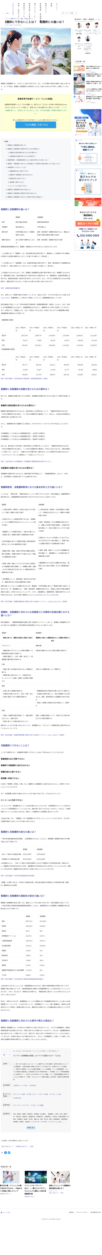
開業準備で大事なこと (46, 5)
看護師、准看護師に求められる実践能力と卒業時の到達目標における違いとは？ (34, 163)
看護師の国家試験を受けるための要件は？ (24, 152)
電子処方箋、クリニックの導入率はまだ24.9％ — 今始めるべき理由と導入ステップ (11, 1190)
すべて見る (97, 19)
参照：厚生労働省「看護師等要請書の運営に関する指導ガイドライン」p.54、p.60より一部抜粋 (32, 735)
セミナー (79, 6)
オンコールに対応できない (18, 186)
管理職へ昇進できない (17, 182)
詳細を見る (31, 1127)
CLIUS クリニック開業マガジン (10, 18)
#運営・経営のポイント (7, 1146)
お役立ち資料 (22, 5)
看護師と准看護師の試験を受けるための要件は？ (23, 149)
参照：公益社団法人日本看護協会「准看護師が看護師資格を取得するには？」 (26, 461)
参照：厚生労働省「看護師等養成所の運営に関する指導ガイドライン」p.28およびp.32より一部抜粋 (34, 601)
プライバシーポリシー (82, 1214)
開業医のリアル (39, 5)
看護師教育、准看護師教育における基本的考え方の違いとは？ (28, 160)
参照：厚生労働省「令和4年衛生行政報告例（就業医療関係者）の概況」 (25, 378)
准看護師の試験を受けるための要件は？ (23, 156)
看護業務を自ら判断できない (19, 171)
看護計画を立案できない (18, 178)
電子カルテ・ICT (55, 5)
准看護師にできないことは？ (17, 167)
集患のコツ (69, 7)
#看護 (29, 1146)
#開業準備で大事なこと (20, 1146)
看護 (75, 4)
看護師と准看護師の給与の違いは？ (19, 189)
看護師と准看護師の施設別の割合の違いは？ (22, 193)
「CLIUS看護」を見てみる (36, 125)
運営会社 (71, 1214)
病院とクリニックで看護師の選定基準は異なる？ (60, 1187)
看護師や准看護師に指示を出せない (21, 175)
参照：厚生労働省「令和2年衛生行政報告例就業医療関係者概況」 (22, 979)
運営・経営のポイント (30, 5)
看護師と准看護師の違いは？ (17, 145)
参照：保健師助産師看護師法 (10, 288)
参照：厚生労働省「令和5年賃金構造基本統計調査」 (18, 875)
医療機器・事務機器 (63, 5)
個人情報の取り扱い (96, 1214)
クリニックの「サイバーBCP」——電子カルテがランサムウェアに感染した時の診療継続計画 (35, 1190)
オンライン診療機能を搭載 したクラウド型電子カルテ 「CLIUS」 (37, 1055)
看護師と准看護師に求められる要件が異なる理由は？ (25, 197)
